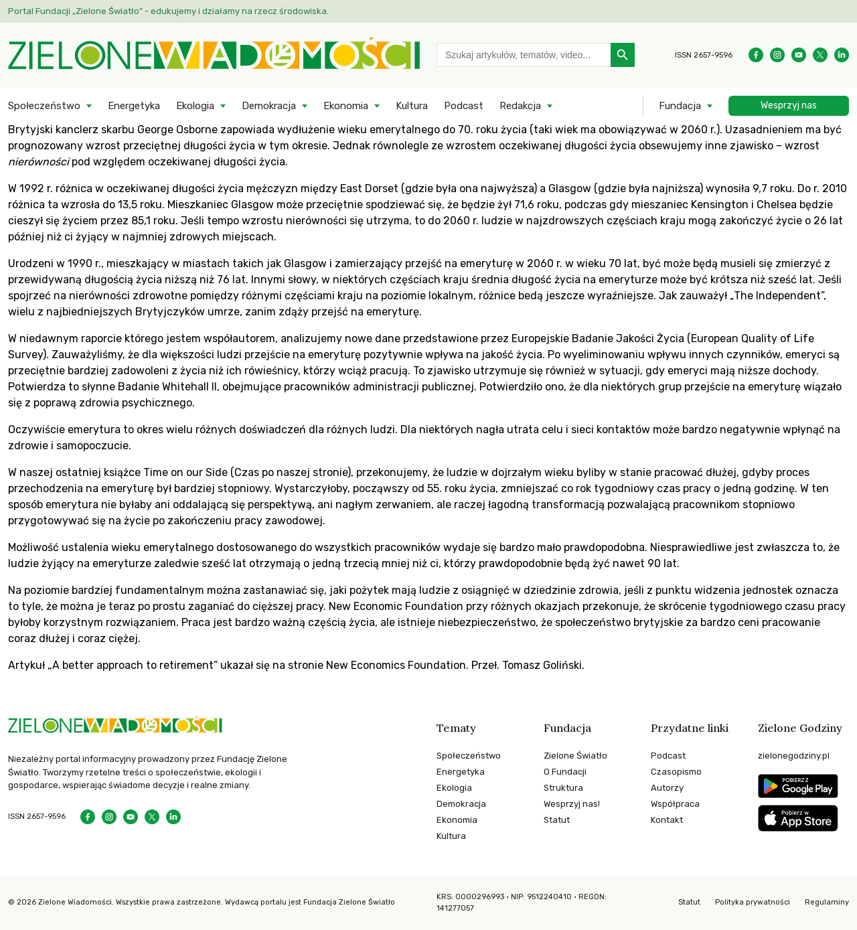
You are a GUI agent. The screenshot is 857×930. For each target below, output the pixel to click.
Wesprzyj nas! (572, 804)
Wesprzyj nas (789, 105)
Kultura (412, 106)
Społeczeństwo (44, 106)
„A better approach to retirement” (133, 665)
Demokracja (269, 106)
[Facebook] (756, 55)
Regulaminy (827, 902)
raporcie (101, 338)
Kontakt (667, 820)
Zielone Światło (575, 756)
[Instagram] (777, 55)
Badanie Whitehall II (167, 386)
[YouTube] (798, 55)
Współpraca (675, 804)
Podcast (463, 106)
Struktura (563, 788)
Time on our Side (185, 472)
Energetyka (134, 106)
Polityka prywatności (752, 902)
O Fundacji (565, 772)
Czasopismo (676, 772)
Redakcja (520, 106)
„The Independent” (777, 295)
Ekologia (195, 106)
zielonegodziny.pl (794, 756)
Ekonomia (345, 106)
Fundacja (680, 106)
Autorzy (667, 788)
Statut (557, 820)
